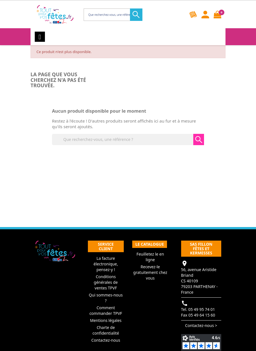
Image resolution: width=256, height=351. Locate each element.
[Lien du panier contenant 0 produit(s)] (217, 14)
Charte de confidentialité (105, 330)
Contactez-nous (105, 340)
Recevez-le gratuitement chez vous (150, 272)
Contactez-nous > (201, 325)
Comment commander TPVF (105, 310)
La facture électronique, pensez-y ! (106, 264)
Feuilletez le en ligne (150, 256)
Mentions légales (106, 320)
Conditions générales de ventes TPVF (106, 282)
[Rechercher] (112, 14)
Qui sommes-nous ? (106, 297)
